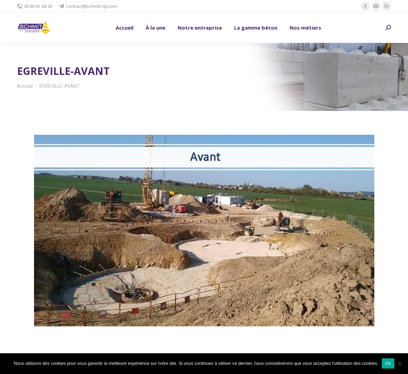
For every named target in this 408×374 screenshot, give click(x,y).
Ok (388, 363)
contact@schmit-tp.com (88, 6)
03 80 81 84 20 (34, 6)
